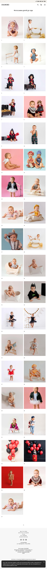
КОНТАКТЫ (23, 537)
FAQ (23, 534)
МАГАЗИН (23, 531)
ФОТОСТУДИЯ (23, 532)
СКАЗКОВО (5, 5)
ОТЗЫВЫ (23, 535)
